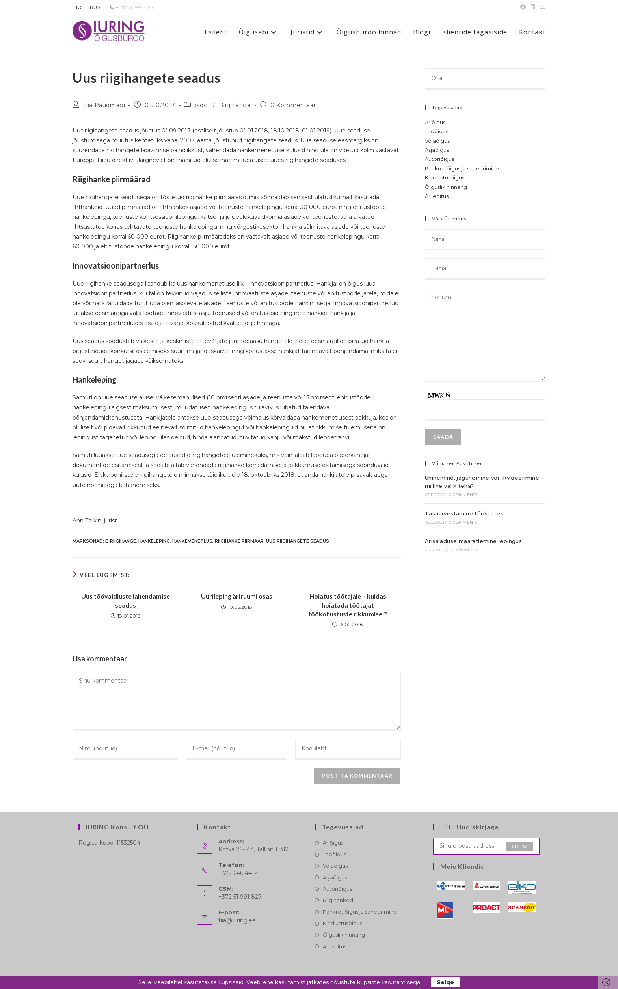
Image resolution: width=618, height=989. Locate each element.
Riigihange (235, 105)
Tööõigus (436, 131)
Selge (445, 982)
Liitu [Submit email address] (519, 846)
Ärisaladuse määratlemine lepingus (473, 541)
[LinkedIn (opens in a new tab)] (533, 7)
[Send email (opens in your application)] (541, 7)
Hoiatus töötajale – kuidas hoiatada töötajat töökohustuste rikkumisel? (347, 605)
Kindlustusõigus (444, 177)
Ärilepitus (437, 196)
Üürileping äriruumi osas (236, 596)
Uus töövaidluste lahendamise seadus (125, 600)
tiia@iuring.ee (237, 920)
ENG (78, 7)
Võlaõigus (437, 141)
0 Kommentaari (293, 105)
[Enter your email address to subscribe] (486, 846)
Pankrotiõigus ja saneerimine (462, 168)
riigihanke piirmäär (239, 541)
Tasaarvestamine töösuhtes (464, 513)
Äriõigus (435, 122)
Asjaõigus (437, 150)
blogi (202, 105)
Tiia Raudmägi (104, 105)
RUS (95, 7)
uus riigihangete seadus (297, 541)
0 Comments (463, 494)
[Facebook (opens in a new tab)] (523, 7)
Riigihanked (338, 900)
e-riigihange (120, 541)
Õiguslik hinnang (446, 187)
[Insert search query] (485, 79)
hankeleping (154, 541)
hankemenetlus (192, 541)
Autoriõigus (439, 159)
